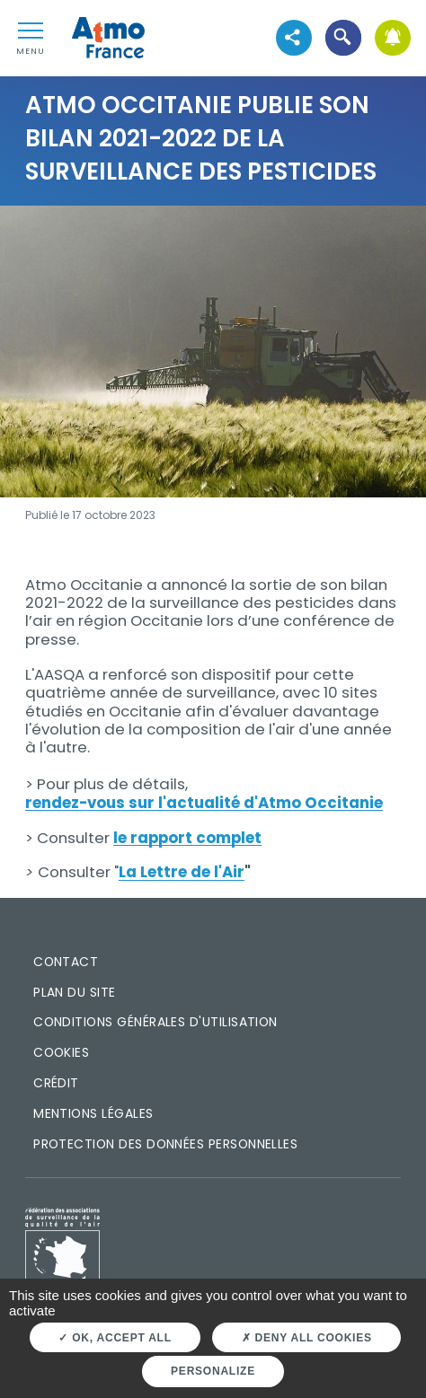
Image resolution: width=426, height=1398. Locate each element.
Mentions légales (93, 1113)
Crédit (56, 1083)
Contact (65, 962)
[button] (343, 38)
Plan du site (74, 992)
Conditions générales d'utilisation (155, 1022)
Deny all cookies (307, 1338)
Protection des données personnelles (165, 1144)
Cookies (61, 1052)
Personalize (213, 1371)
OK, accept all (114, 1338)
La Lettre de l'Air (181, 872)
